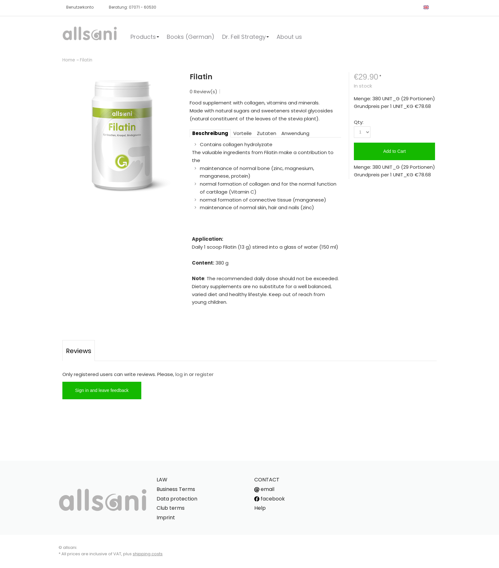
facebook (269, 498)
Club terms (171, 508)
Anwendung (295, 133)
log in (181, 374)
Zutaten (266, 133)
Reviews (78, 350)
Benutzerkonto (80, 7)
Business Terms (176, 489)
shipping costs (148, 554)
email (264, 489)
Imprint (166, 517)
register (204, 374)
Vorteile (242, 133)
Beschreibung (210, 133)
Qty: (358, 122)
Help (260, 508)
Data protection (177, 498)
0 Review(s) (203, 91)
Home (68, 60)
